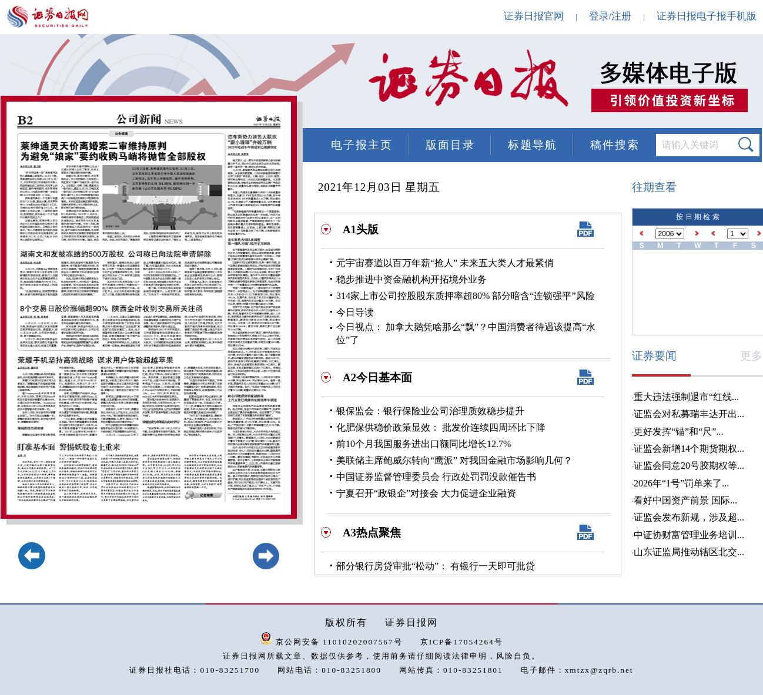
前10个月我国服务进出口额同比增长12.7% (423, 444)
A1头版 (361, 229)
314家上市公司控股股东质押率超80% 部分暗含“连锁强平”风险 (465, 296)
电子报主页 (362, 145)
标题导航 (532, 145)
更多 (751, 356)
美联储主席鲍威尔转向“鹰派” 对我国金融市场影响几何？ (454, 460)
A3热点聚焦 (372, 532)
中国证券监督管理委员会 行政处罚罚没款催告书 (436, 477)
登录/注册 (610, 16)
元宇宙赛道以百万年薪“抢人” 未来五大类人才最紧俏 (445, 263)
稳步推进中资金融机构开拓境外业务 (411, 279)
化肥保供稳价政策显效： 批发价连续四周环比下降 (441, 427)
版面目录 (450, 145)
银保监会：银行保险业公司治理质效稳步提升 (430, 411)
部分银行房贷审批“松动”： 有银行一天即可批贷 (435, 566)
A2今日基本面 (377, 377)
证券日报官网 (534, 16)
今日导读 (355, 312)
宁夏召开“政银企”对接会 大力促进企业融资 (426, 493)
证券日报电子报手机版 (707, 16)
